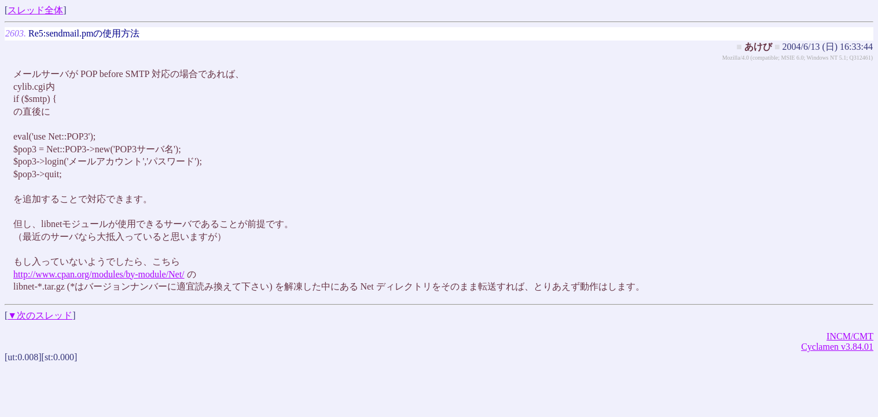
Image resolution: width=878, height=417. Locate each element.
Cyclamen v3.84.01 (837, 347)
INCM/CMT (849, 336)
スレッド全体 (35, 10)
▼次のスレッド (40, 315)
